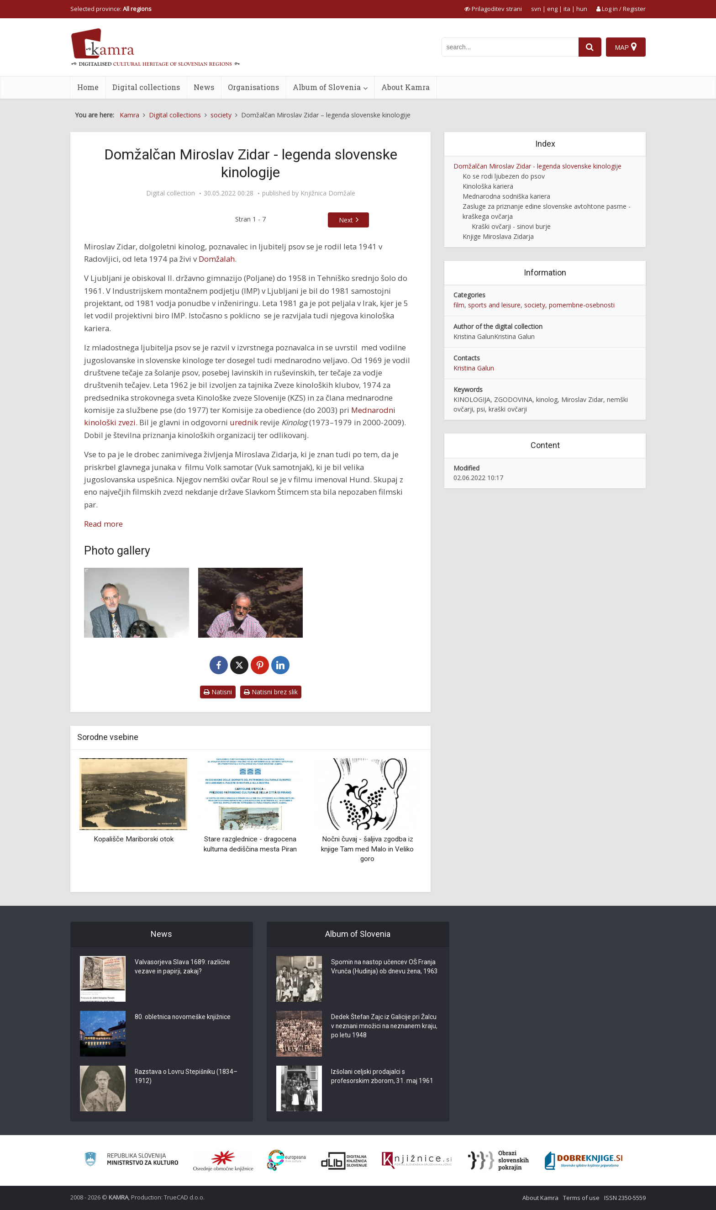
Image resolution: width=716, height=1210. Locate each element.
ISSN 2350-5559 (625, 1198)
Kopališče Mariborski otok (134, 839)
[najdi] (590, 47)
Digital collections (146, 87)
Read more (103, 523)
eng (552, 9)
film (458, 305)
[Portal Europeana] (286, 1160)
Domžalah (217, 259)
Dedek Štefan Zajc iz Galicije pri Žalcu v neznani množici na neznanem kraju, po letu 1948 (384, 1027)
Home (88, 87)
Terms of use (581, 1198)
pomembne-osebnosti (582, 305)
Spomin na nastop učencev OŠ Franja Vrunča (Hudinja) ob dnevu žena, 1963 (384, 972)
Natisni (218, 691)
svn (536, 9)
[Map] (626, 47)
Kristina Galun (473, 368)
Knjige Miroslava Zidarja (498, 236)
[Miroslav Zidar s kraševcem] (136, 603)
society (534, 305)
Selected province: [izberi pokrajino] (111, 9)
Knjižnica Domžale (327, 193)
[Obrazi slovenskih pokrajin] (498, 1160)
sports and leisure (494, 305)
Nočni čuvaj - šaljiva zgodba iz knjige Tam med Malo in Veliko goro (367, 849)
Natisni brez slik (271, 691)
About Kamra (405, 87)
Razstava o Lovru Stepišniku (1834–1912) (186, 1077)
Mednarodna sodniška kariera (506, 196)
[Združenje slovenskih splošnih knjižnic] (416, 1161)
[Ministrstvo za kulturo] (131, 1160)
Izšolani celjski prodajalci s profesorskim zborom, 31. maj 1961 (382, 1077)
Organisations (253, 87)
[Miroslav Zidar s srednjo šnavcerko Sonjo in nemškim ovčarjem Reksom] (250, 603)
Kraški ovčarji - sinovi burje (511, 226)
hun (581, 9)
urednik (244, 422)
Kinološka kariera (488, 186)
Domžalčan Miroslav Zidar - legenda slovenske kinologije (537, 166)
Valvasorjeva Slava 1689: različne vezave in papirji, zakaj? (183, 967)
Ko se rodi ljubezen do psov (504, 176)
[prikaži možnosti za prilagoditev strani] (493, 9)
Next (346, 220)
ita (566, 9)
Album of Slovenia (327, 87)
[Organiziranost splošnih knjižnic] (223, 1160)
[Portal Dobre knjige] (583, 1161)
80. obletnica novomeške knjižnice (183, 1017)
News (204, 87)
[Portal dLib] (344, 1160)
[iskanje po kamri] (510, 47)
